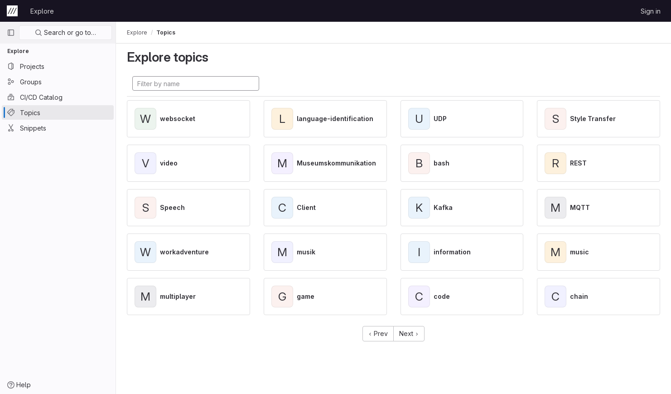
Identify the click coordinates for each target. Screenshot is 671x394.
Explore (42, 11)
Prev (378, 333)
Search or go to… (65, 32)
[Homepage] (12, 11)
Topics (165, 32)
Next (409, 333)
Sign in (651, 11)
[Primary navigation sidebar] (11, 32)
